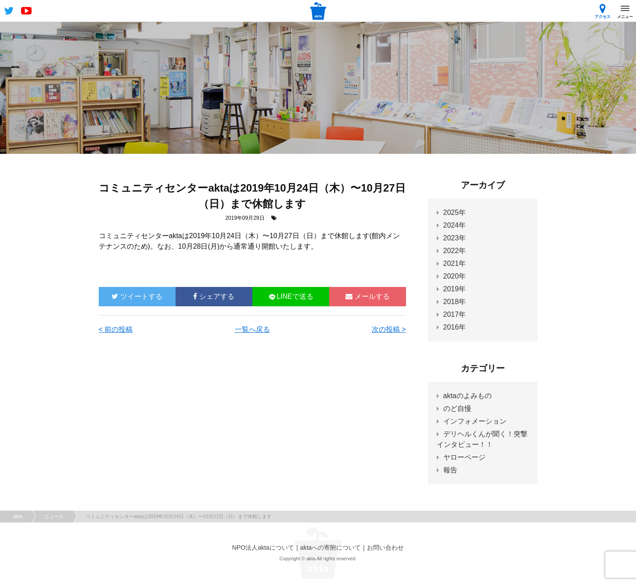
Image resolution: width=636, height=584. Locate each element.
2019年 (454, 289)
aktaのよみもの (467, 395)
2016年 (454, 327)
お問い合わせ (385, 547)
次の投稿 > (389, 329)
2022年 (454, 250)
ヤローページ (464, 457)
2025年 (454, 212)
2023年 (454, 238)
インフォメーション (475, 421)
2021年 (454, 263)
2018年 (454, 301)
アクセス (603, 11)
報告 (450, 470)
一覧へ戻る (252, 329)
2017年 (454, 314)
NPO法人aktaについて (263, 547)
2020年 (454, 276)
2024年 (454, 225)
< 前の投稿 (116, 329)
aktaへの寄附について (330, 547)
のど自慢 (457, 408)
